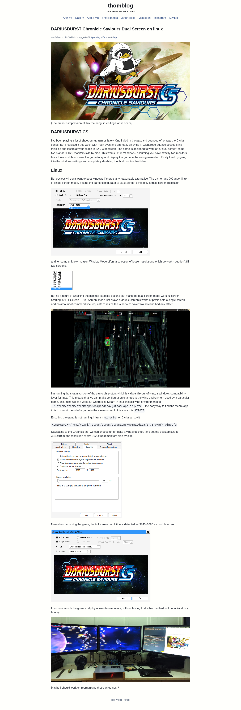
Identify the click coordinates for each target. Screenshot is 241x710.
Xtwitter (173, 17)
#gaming (95, 37)
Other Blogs (128, 17)
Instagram (160, 17)
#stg (114, 37)
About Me (93, 17)
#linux (104, 37)
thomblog (120, 5)
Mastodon (144, 17)
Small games (110, 17)
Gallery (79, 17)
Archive (67, 17)
